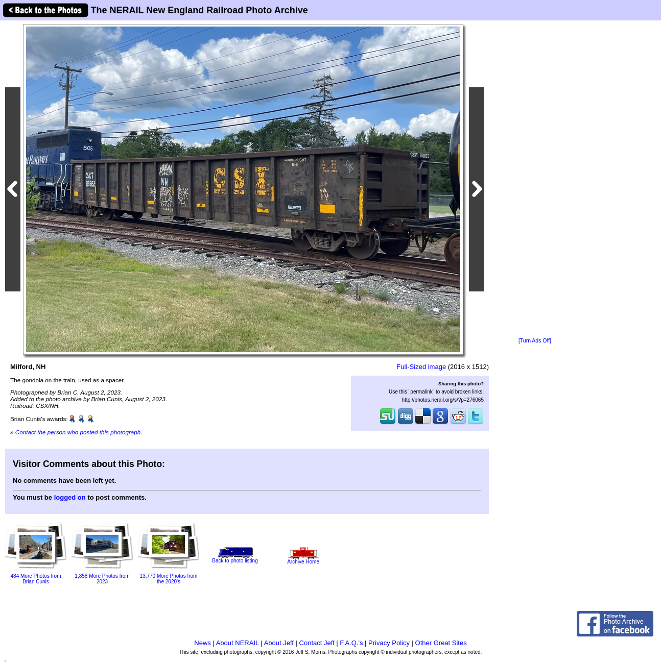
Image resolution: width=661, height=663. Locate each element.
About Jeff (279, 643)
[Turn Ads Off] (534, 340)
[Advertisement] (535, 180)
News (202, 643)
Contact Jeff (317, 643)
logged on (70, 497)
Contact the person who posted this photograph (78, 432)
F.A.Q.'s (351, 643)
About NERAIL (237, 643)
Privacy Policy (389, 643)
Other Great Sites (441, 643)
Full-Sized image (421, 367)
